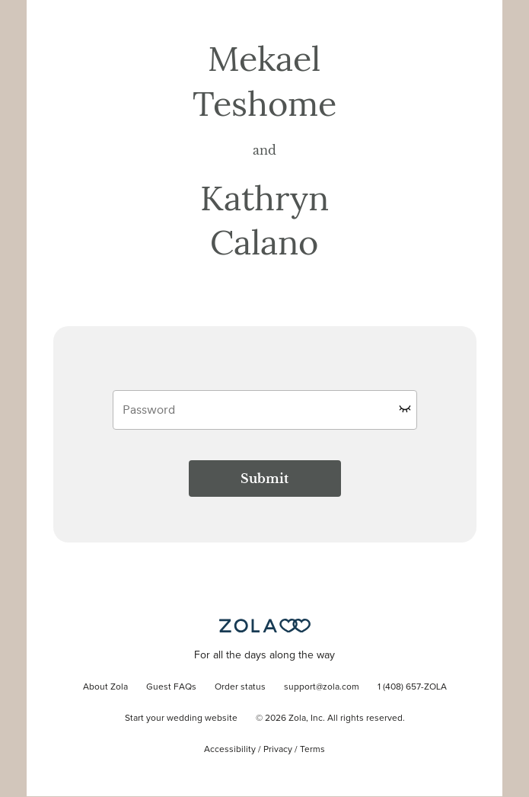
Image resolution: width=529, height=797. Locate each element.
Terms (312, 749)
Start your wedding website (181, 718)
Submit (264, 478)
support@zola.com (321, 687)
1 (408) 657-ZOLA (412, 687)
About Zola (105, 687)
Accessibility (230, 749)
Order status (240, 687)
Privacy (277, 749)
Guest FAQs (171, 687)
